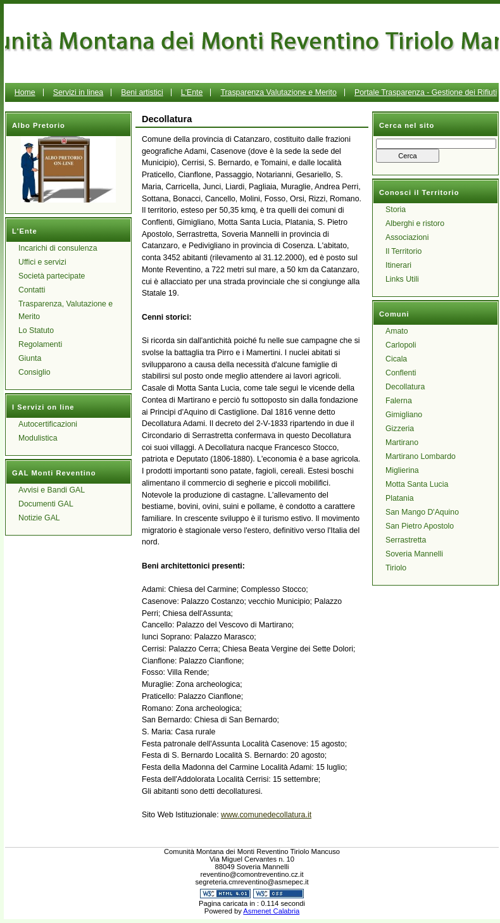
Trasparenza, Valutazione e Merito (65, 310)
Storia (395, 209)
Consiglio (34, 372)
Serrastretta (405, 540)
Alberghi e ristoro (414, 223)
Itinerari (398, 265)
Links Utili (402, 279)
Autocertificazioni (47, 424)
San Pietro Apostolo (419, 526)
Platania (399, 498)
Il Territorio (403, 251)
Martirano (401, 442)
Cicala (396, 359)
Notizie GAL (39, 517)
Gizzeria (399, 428)
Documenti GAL (45, 503)
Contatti (31, 290)
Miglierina (402, 470)
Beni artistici (142, 92)
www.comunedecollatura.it (266, 814)
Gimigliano (403, 414)
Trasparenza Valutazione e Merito (278, 92)
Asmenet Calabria (271, 911)
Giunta (29, 358)
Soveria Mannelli (414, 553)
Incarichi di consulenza (57, 248)
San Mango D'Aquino (422, 512)
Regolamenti (40, 344)
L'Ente (192, 92)
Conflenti (400, 372)
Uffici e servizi (42, 262)
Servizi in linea (78, 92)
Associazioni (406, 237)
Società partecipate (51, 276)
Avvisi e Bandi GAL (51, 490)
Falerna (398, 400)
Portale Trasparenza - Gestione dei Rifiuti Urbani (367, 102)
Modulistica (38, 438)
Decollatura (405, 386)
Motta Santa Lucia (416, 484)
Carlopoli (400, 345)
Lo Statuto (36, 330)
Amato (396, 331)
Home (25, 92)
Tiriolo (395, 567)
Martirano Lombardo (420, 456)
